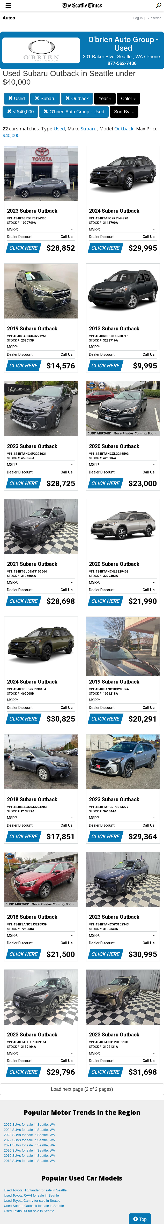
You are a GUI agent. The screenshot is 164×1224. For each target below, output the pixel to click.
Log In (138, 18)
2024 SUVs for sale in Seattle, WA (29, 1130)
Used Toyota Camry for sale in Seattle (32, 1201)
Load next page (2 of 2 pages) (82, 1089)
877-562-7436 (122, 63)
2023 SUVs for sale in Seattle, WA (29, 1135)
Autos (9, 18)
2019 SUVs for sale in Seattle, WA (29, 1156)
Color (128, 98)
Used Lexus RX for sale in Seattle (29, 1211)
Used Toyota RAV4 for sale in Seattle (31, 1195)
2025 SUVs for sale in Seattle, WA (29, 1124)
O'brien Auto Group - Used (73, 111)
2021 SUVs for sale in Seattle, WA (29, 1145)
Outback (77, 98)
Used (16, 98)
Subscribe (153, 18)
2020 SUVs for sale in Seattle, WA (29, 1150)
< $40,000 (20, 111)
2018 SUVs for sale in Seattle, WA (29, 1161)
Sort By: (124, 111)
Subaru (45, 98)
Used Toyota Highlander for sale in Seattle (35, 1190)
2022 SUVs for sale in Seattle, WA (29, 1140)
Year (105, 98)
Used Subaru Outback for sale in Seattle (34, 1206)
